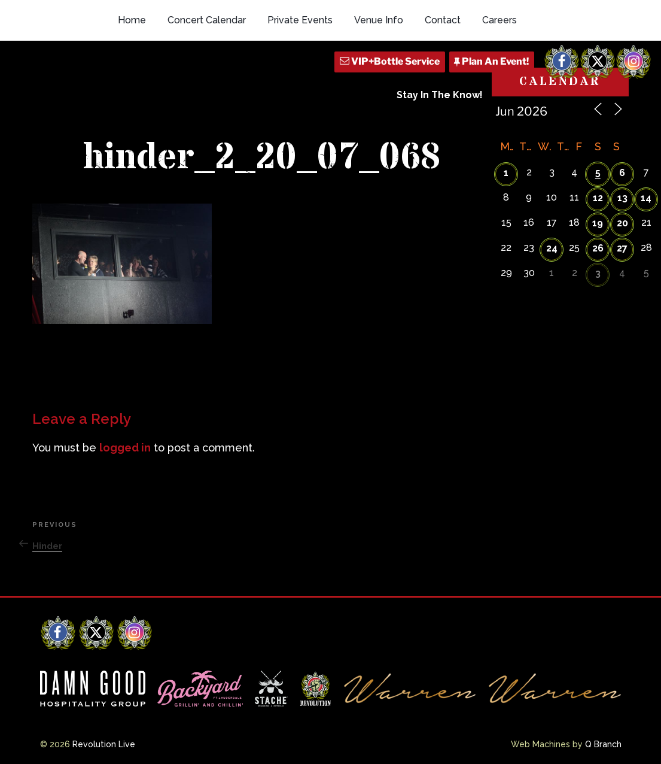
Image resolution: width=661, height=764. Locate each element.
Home (132, 20)
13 (622, 198)
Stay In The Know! (440, 95)
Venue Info (378, 20)
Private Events (300, 20)
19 (597, 223)
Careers (499, 20)
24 (552, 248)
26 (598, 248)
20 (622, 223)
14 (646, 198)
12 (598, 198)
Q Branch (603, 744)
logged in (125, 447)
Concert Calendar (206, 20)
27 (622, 248)
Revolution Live (103, 744)
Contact (443, 20)
